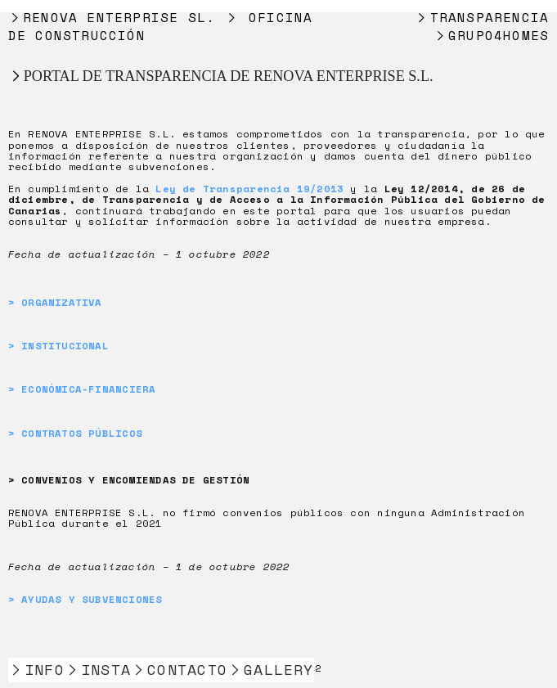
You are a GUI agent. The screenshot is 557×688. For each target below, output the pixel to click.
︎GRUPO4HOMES (491, 35)
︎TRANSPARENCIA (482, 17)
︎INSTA (98, 670)
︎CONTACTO (179, 670)
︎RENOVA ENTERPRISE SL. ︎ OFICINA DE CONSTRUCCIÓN (160, 26)
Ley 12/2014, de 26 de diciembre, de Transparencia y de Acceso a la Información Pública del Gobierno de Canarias (277, 199)
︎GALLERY (270, 670)
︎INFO (36, 670)
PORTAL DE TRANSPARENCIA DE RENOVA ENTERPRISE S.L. (228, 76)
